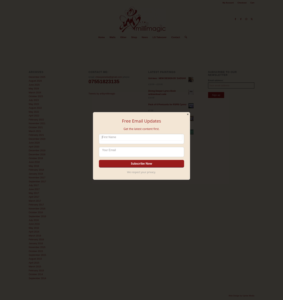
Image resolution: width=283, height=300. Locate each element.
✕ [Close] (188, 114)
